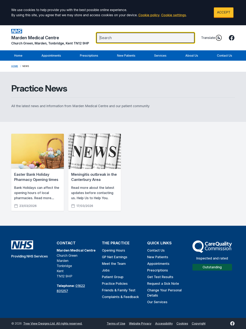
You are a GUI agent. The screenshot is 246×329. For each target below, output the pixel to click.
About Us (191, 55)
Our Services (157, 302)
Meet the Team (114, 264)
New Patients (126, 55)
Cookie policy (149, 15)
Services (160, 55)
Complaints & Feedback (120, 297)
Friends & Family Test (118, 290)
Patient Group (112, 277)
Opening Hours (113, 250)
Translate (211, 38)
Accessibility (164, 323)
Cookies (182, 323)
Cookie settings (173, 15)
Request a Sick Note (163, 283)
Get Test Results (160, 277)
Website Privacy (140, 323)
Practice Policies (115, 283)
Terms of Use (116, 323)
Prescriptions (89, 55)
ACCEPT (223, 12)
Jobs (106, 270)
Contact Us (224, 55)
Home (18, 55)
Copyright (199, 323)
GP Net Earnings (114, 257)
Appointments (51, 55)
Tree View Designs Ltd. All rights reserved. (52, 323)
